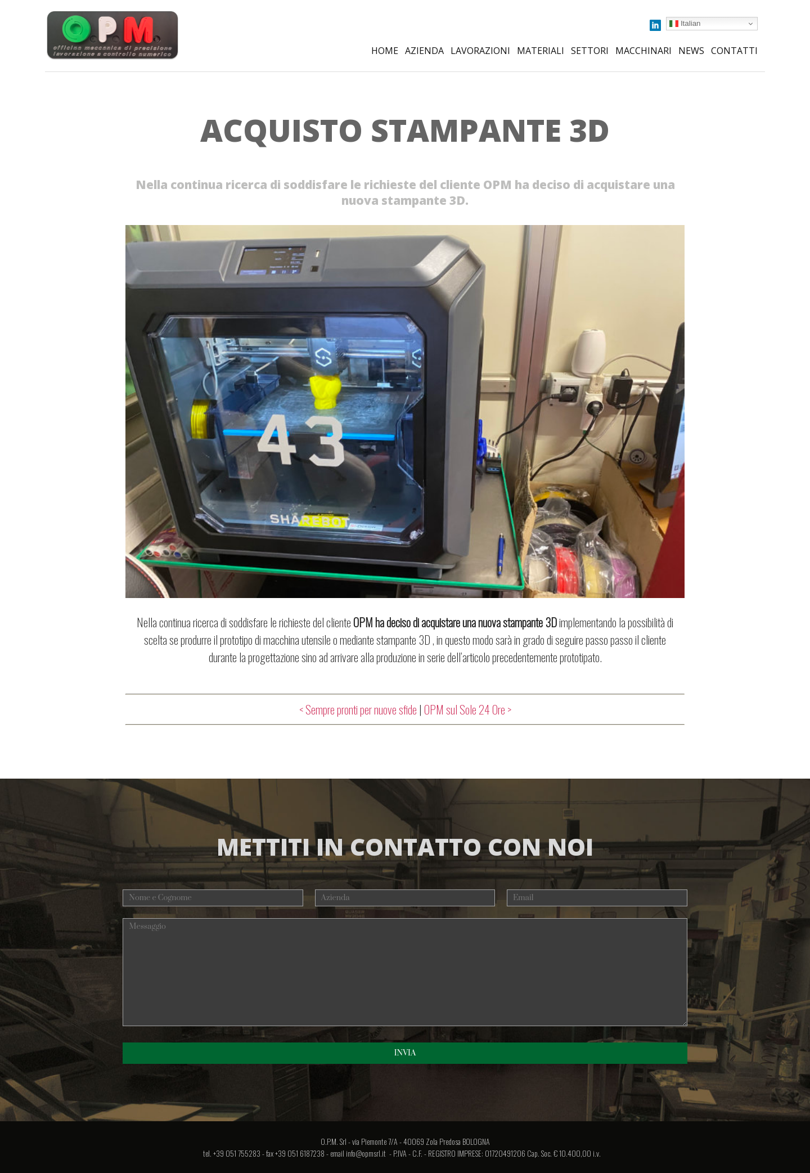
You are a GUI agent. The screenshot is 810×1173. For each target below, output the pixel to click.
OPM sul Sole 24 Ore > (467, 709)
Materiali (540, 50)
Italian (684, 23)
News (691, 50)
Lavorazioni (480, 50)
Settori (590, 50)
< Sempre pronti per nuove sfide (358, 709)
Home (384, 50)
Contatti (734, 50)
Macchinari (643, 50)
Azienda (424, 50)
